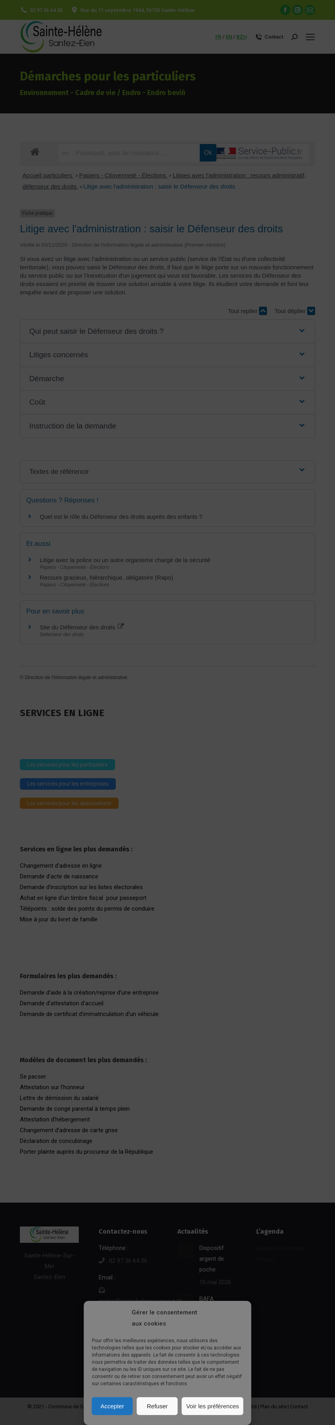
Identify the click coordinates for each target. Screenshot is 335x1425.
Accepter (112, 1406)
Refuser (157, 1406)
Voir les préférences (212, 1406)
